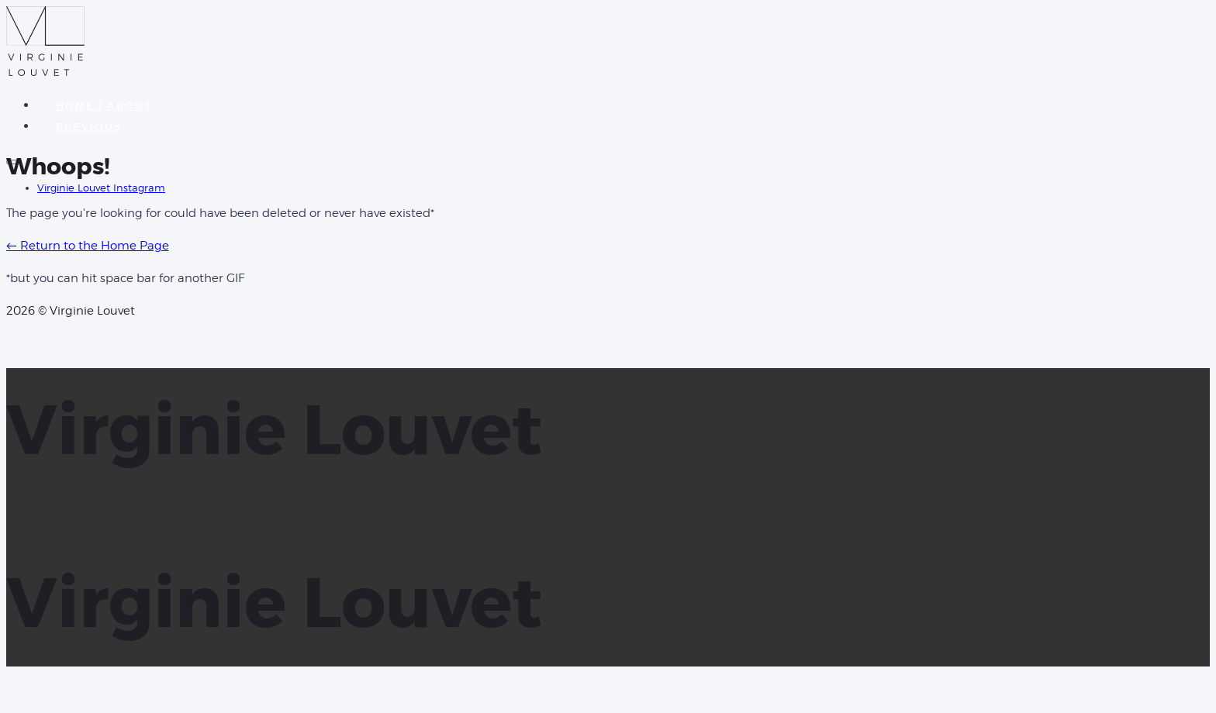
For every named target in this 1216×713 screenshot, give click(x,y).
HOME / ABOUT (104, 105)
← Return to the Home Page (87, 246)
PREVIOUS (89, 126)
